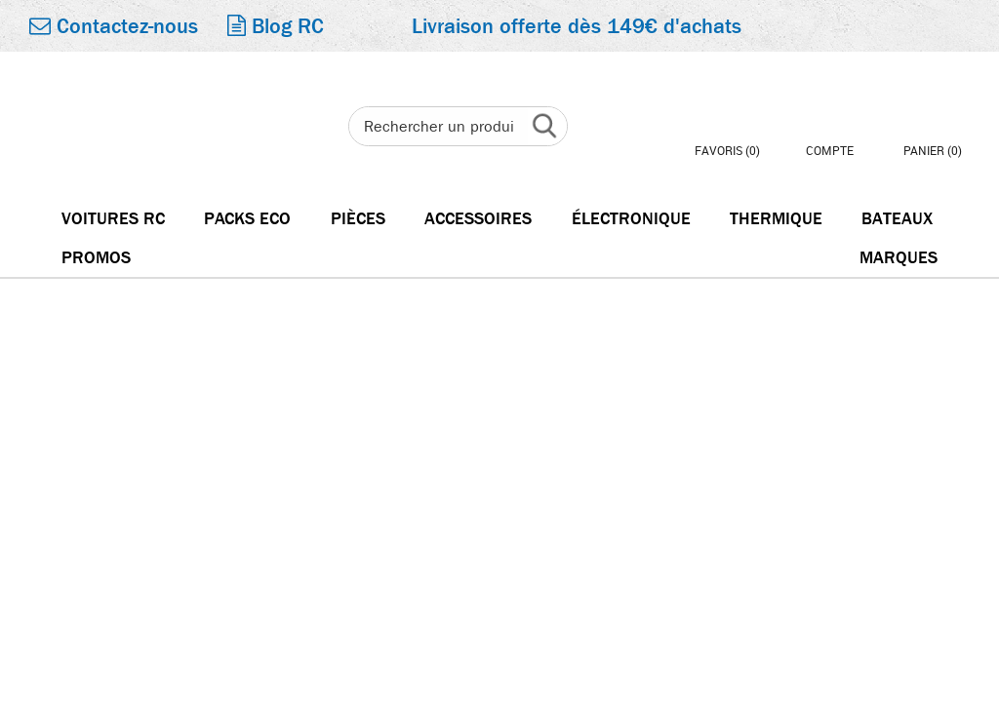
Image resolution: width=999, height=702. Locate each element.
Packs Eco (247, 219)
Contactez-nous (113, 26)
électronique (631, 219)
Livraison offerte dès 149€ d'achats (576, 26)
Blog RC (275, 26)
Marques (898, 258)
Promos (96, 258)
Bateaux (897, 219)
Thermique (776, 219)
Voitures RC (113, 219)
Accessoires (478, 219)
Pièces (358, 219)
